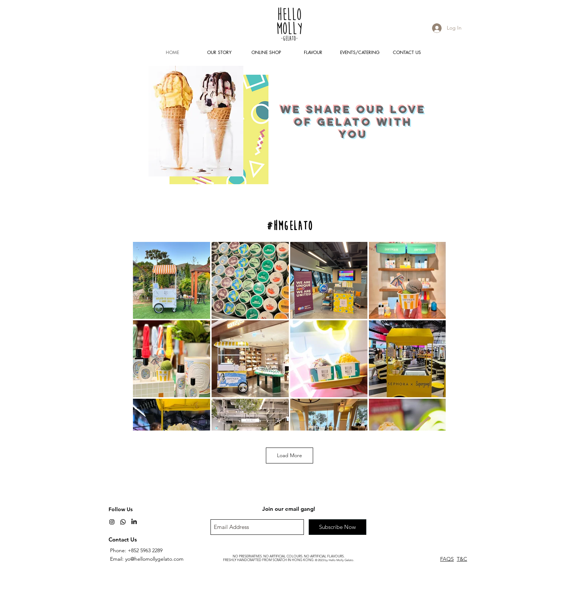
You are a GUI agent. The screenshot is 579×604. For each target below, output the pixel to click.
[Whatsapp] (123, 522)
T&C (462, 559)
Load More (289, 455)
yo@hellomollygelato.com (154, 559)
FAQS (447, 559)
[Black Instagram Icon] (112, 522)
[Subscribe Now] (337, 527)
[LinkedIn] (134, 522)
